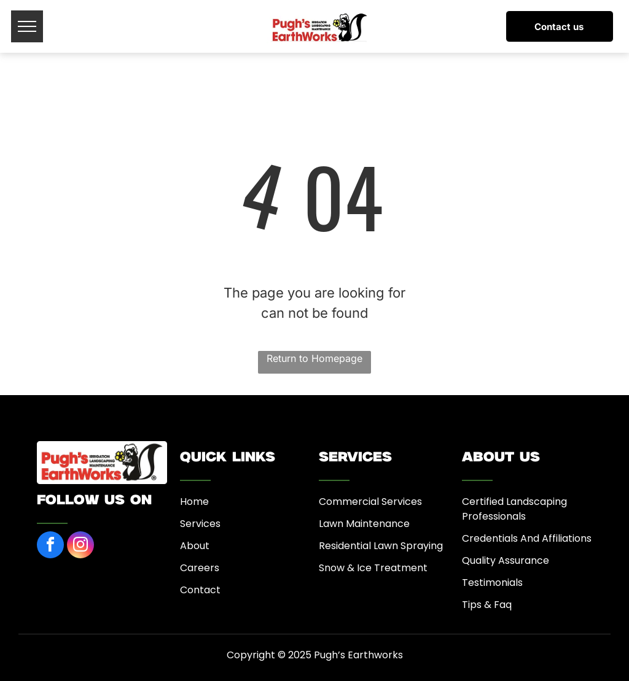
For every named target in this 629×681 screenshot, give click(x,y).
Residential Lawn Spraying (381, 546)
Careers (199, 568)
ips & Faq (490, 605)
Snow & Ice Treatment (373, 568)
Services (200, 524)
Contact (200, 590)
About (194, 546)
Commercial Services (370, 501)
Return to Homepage (314, 358)
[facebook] (50, 546)
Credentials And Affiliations (527, 538)
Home (194, 501)
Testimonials (492, 582)
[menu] (27, 26)
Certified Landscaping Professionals (514, 508)
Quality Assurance (505, 560)
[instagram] (80, 546)
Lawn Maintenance (364, 524)
